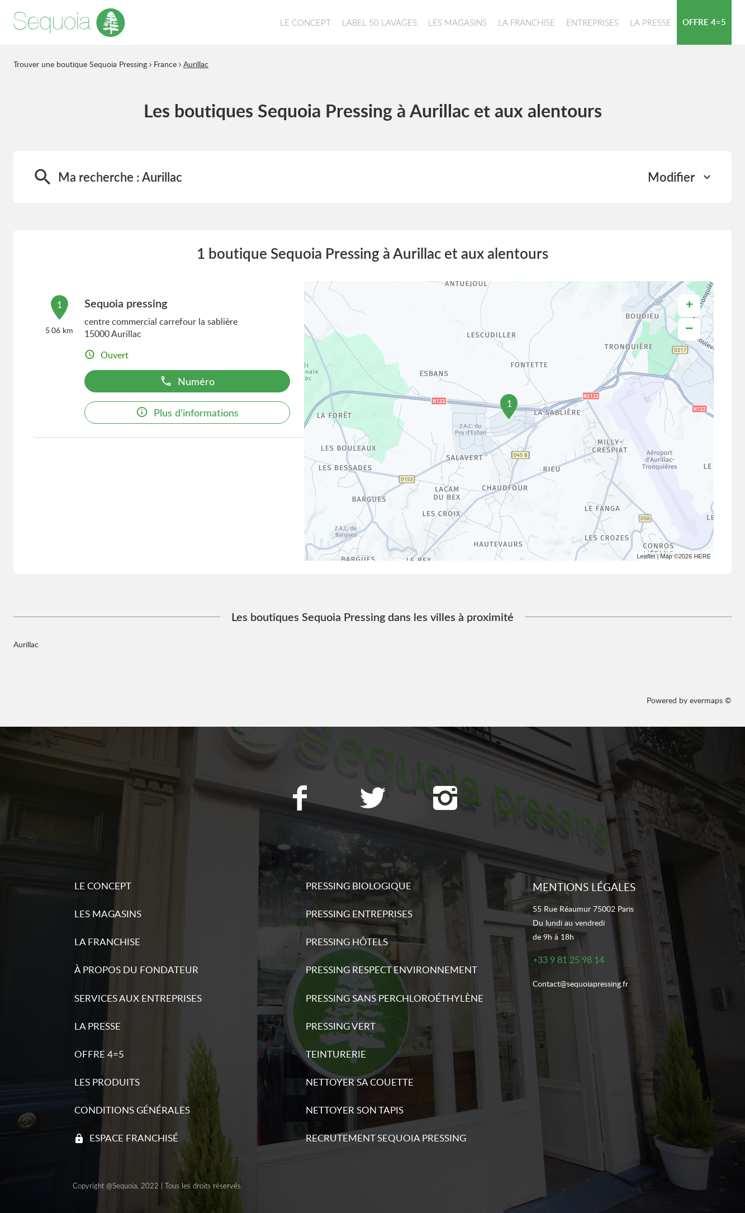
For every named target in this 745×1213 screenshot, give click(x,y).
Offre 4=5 (99, 1054)
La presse (97, 1026)
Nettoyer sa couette (360, 1081)
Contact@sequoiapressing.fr (580, 984)
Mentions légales (584, 886)
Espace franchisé (133, 1137)
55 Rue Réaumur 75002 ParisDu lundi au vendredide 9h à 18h (583, 922)
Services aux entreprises (138, 998)
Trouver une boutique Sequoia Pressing (80, 64)
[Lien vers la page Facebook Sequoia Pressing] (300, 799)
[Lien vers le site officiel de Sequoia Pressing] (69, 22)
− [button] (689, 329)
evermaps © (711, 700)
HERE (702, 556)
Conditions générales (132, 1109)
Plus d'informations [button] (187, 412)
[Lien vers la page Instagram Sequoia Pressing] (445, 799)
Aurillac (195, 64)
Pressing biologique (358, 885)
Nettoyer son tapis (355, 1109)
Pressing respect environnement (391, 969)
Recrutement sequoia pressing (386, 1137)
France (165, 64)
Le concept (102, 885)
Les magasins (107, 913)
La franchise (107, 941)
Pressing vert (341, 1026)
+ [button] (689, 305)
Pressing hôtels (347, 941)
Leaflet (646, 556)
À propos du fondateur (136, 969)
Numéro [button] (187, 381)
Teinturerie (336, 1054)
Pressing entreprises (359, 913)
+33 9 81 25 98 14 (568, 960)
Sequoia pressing (125, 303)
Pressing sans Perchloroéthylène (394, 998)
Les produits (107, 1081)
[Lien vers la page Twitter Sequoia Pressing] (373, 799)
